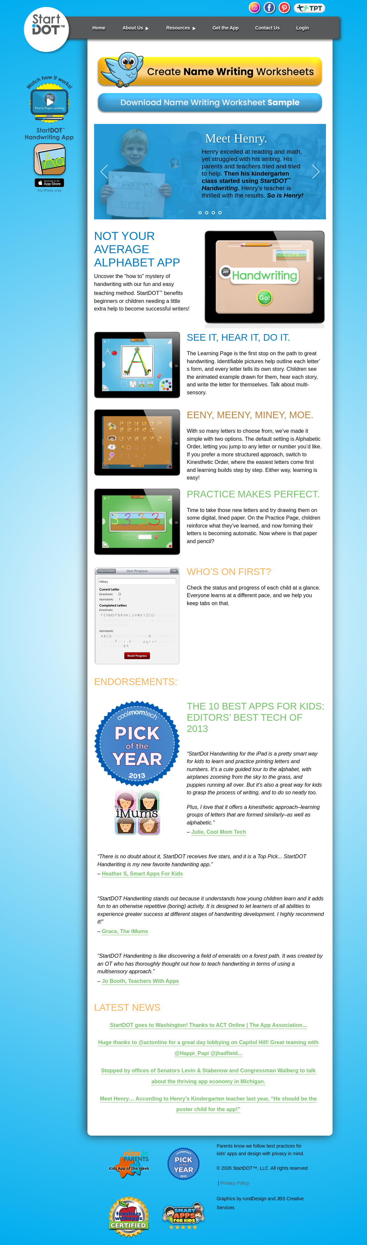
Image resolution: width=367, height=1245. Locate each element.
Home (98, 27)
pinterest (284, 8)
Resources (178, 27)
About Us (133, 27)
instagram (254, 8)
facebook (269, 8)
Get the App (226, 27)
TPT (309, 8)
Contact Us (267, 27)
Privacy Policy (234, 1183)
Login (302, 27)
